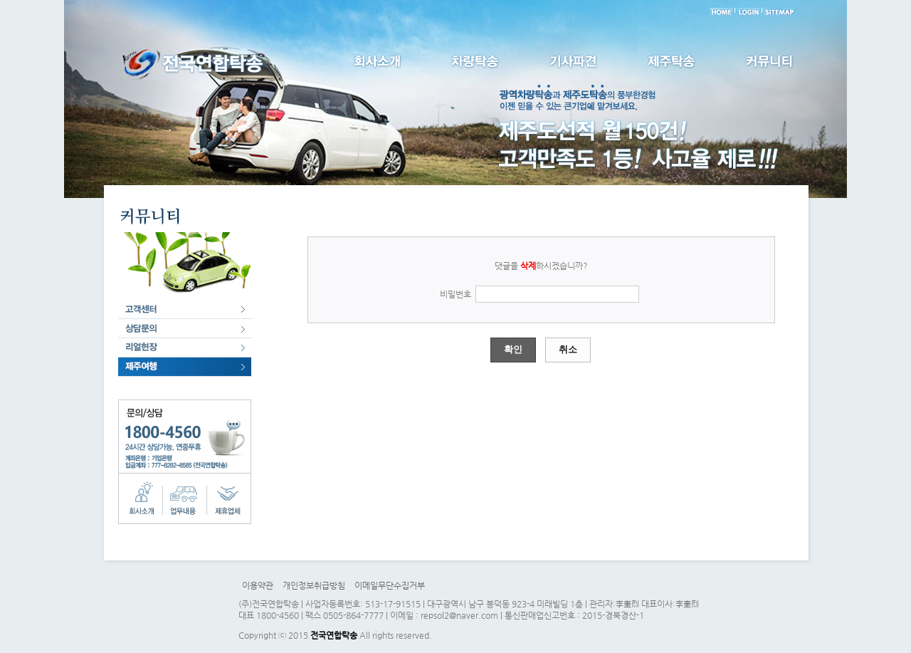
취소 (568, 349)
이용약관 (257, 585)
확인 (513, 349)
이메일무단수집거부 (389, 585)
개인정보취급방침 (314, 585)
